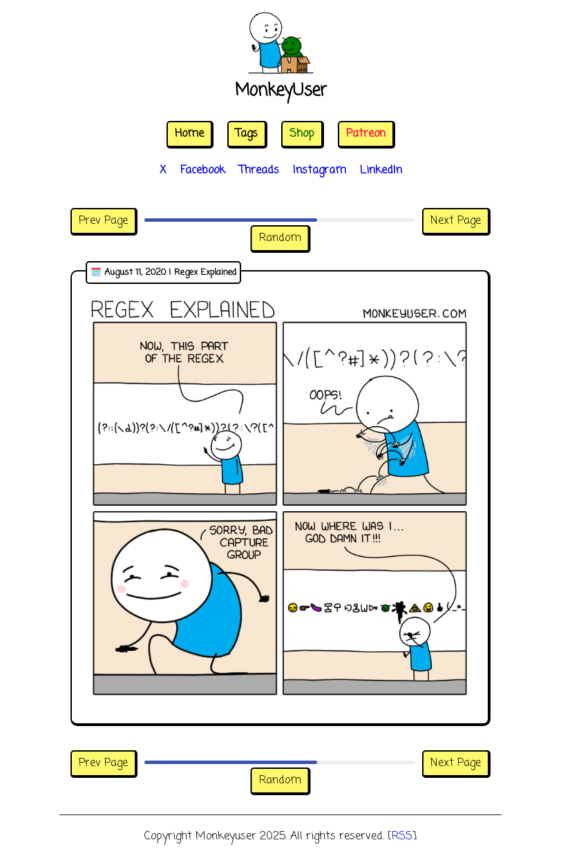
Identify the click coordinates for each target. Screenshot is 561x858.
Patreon (366, 134)
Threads (259, 170)
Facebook (202, 170)
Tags (247, 134)
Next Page (455, 221)
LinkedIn (381, 170)
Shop (301, 134)
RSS (402, 836)
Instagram (319, 170)
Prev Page (103, 221)
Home (189, 134)
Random (280, 238)
